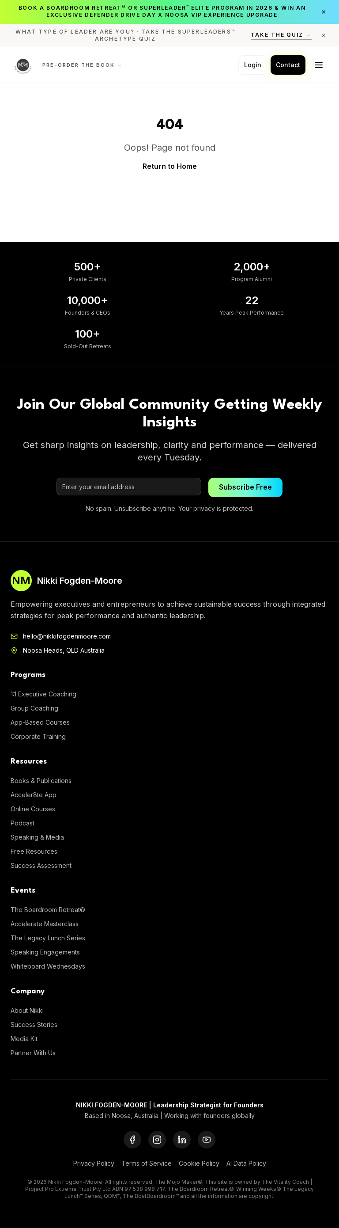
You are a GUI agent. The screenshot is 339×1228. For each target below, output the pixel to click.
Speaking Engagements (45, 952)
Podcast (22, 823)
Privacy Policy (93, 1163)
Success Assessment (41, 865)
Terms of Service (146, 1163)
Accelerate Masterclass (45, 924)
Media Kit (24, 1038)
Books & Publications (41, 780)
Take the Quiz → (281, 34)
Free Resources (34, 851)
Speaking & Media (37, 837)
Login (252, 64)
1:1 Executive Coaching (43, 694)
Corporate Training (38, 736)
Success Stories (34, 1024)
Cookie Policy (199, 1163)
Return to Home (170, 166)
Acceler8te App (33, 794)
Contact (288, 64)
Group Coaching (34, 708)
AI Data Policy (246, 1163)
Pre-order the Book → (82, 65)
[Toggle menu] (318, 65)
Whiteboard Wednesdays (48, 966)
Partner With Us (33, 1053)
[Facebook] (132, 1139)
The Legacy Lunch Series (48, 938)
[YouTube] (206, 1139)
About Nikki (27, 1010)
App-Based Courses (40, 722)
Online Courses (33, 809)
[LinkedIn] (182, 1139)
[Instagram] (157, 1139)
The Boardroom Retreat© (48, 909)
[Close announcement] (323, 12)
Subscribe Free (245, 487)
